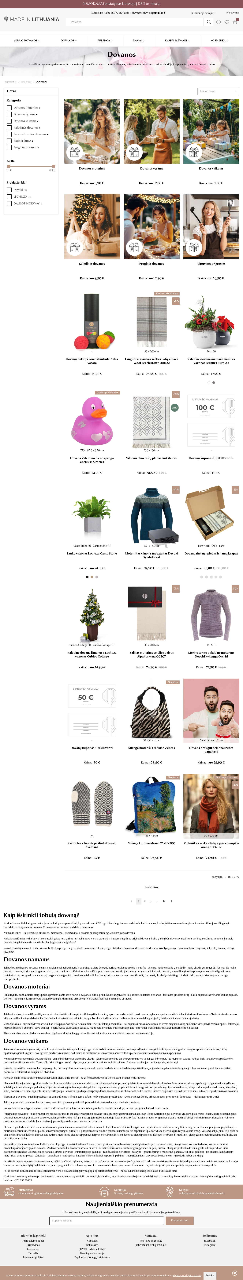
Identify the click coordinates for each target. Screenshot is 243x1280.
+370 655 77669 (113, 13)
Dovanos (67, 36)
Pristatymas (232, 13)
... (157, 901)
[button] (218, 91)
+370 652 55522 (153, 1241)
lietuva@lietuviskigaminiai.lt (147, 13)
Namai (137, 36)
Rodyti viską (152, 887)
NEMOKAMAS (93, 4)
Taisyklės (33, 1253)
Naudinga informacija (92, 1253)
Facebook (209, 1241)
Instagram (209, 1245)
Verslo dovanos (25, 36)
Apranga (104, 36)
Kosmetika (218, 36)
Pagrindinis (10, 82)
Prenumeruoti (179, 1220)
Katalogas (26, 82)
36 (233, 877)
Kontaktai (92, 1241)
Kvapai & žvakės (176, 36)
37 (164, 901)
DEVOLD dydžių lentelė (92, 1249)
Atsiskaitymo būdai (33, 1241)
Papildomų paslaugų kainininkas (92, 1257)
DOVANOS (41, 82)
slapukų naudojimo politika (187, 1275)
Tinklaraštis (92, 1245)
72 (238, 877)
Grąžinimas (33, 1249)
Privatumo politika (33, 1257)
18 (229, 877)
